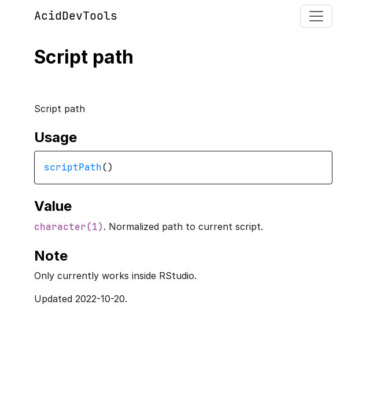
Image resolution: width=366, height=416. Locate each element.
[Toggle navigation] (316, 16)
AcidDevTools (75, 15)
